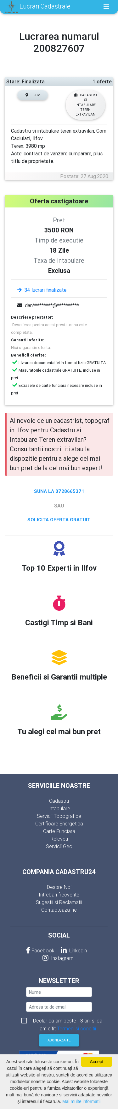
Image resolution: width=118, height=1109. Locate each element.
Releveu (59, 839)
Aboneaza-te (59, 1040)
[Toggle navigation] (106, 7)
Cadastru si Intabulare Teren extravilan (85, 105)
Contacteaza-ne (59, 910)
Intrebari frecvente (59, 894)
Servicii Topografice (59, 816)
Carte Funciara (59, 831)
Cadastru (59, 801)
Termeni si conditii (76, 1028)
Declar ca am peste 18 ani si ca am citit (67, 1021)
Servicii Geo (59, 846)
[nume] (59, 992)
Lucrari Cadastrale (37, 7)
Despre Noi (59, 887)
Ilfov (32, 95)
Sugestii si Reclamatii (59, 902)
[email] (59, 1007)
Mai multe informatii (81, 1101)
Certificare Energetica (59, 823)
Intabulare (59, 808)
